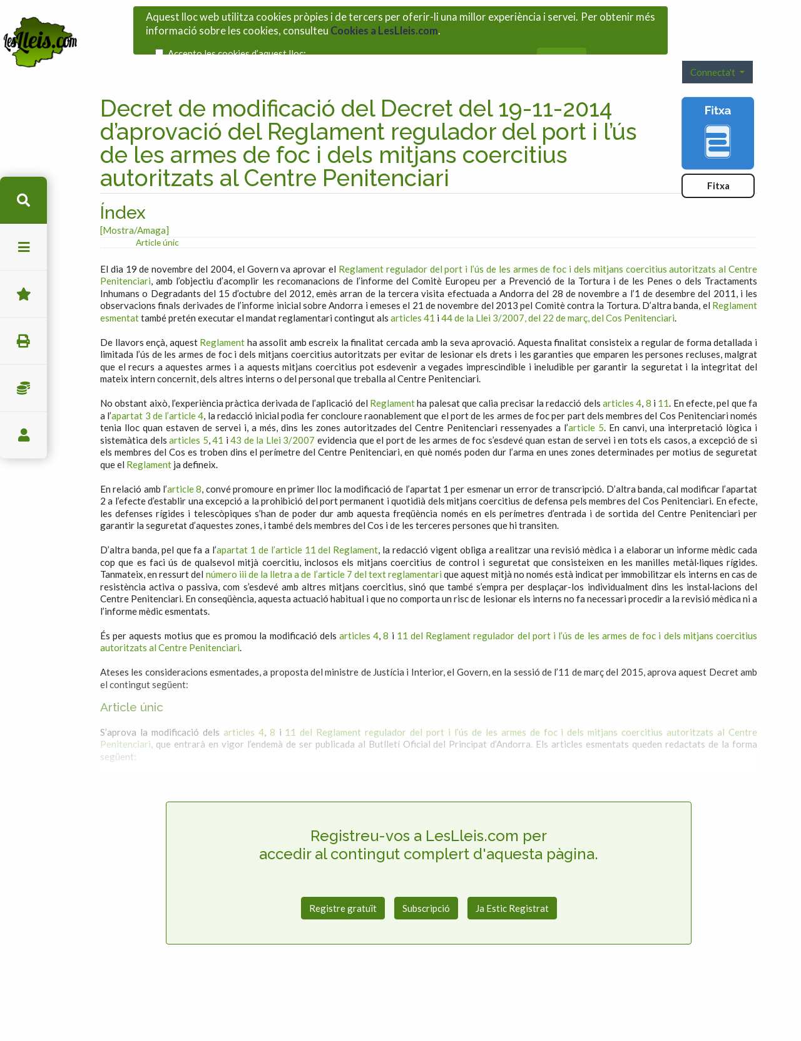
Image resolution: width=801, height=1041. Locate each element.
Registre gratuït (343, 883)
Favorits (23, 294)
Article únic (157, 217)
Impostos (23, 388)
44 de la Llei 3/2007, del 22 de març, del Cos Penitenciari (558, 293)
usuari (23, 435)
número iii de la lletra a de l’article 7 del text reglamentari (324, 550)
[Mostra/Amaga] (134, 206)
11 (663, 379)
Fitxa (718, 161)
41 (217, 415)
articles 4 (622, 379)
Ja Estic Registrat (512, 883)
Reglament (222, 317)
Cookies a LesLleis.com (384, 26)
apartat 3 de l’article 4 (157, 391)
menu (23, 247)
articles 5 (188, 415)
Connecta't (713, 47)
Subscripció (426, 883)
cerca (23, 200)
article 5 (586, 403)
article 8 (184, 464)
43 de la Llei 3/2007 (272, 415)
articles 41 (412, 293)
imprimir (23, 341)
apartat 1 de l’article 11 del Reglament (297, 525)
